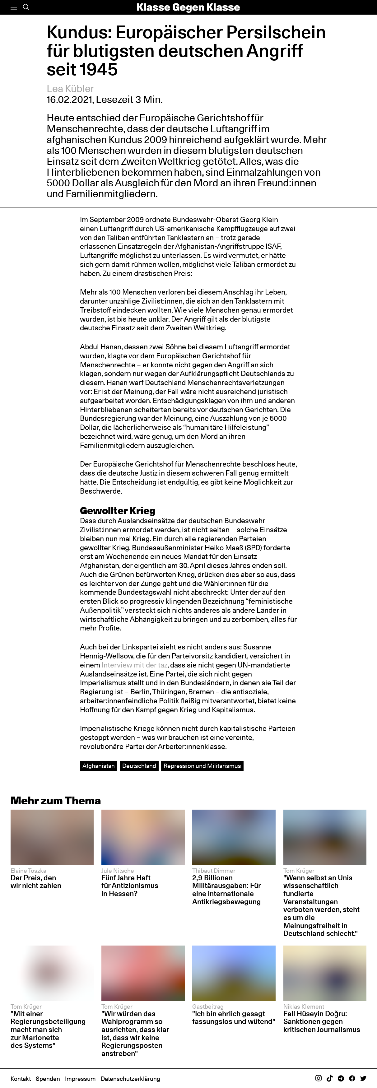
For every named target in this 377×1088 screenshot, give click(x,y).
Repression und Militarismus (202, 765)
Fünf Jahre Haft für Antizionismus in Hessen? (129, 885)
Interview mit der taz (134, 665)
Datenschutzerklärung (130, 1078)
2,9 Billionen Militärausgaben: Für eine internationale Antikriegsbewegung (226, 889)
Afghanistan (98, 765)
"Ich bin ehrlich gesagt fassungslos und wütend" (233, 1017)
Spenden (48, 1078)
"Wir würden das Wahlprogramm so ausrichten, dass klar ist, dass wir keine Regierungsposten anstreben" (135, 1033)
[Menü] (14, 7)
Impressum (80, 1078)
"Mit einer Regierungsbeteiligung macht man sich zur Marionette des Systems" (48, 1029)
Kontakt (21, 1078)
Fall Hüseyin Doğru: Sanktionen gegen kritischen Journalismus (321, 1021)
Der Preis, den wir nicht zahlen (36, 881)
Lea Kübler (70, 88)
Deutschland (139, 765)
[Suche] (26, 7)
